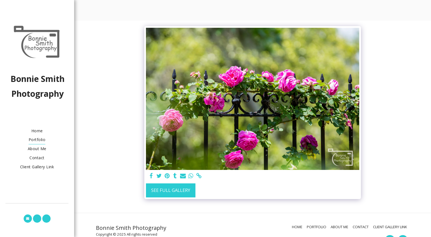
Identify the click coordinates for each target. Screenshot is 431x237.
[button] (28, 218)
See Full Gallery (170, 190)
